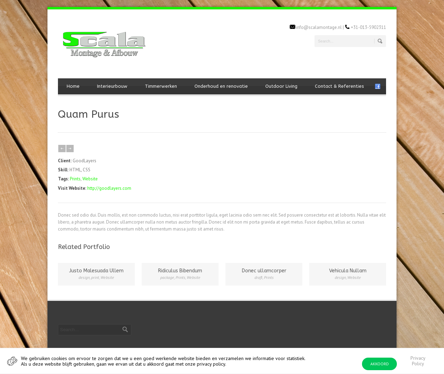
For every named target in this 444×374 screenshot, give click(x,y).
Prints (75, 179)
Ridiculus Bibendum (180, 271)
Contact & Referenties (339, 86)
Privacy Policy (418, 361)
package (167, 277)
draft (258, 277)
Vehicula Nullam (348, 271)
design (84, 277)
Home (73, 86)
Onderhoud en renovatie (221, 86)
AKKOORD (379, 363)
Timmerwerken (161, 86)
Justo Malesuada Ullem (96, 271)
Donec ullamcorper (264, 271)
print (95, 277)
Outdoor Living (281, 86)
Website (90, 179)
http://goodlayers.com (109, 188)
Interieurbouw (112, 86)
